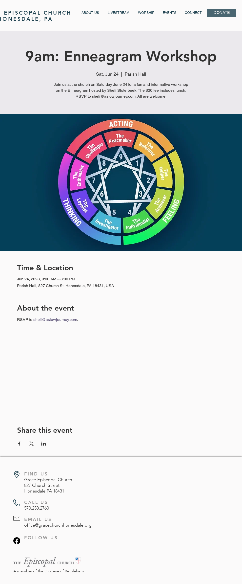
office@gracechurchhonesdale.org (58, 525)
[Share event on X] (31, 444)
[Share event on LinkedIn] (43, 444)
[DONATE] (221, 13)
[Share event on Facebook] (19, 444)
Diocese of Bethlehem (64, 571)
